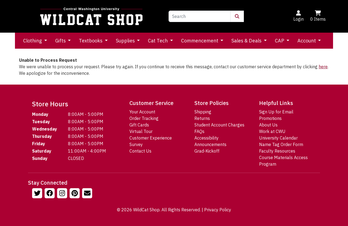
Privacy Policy (217, 209)
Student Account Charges (219, 125)
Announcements (210, 144)
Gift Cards (139, 125)
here (323, 66)
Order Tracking (144, 118)
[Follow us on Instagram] (63, 194)
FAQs (199, 131)
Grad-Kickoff (206, 151)
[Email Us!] (88, 194)
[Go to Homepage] (91, 16)
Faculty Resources (277, 151)
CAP (280, 41)
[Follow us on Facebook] (50, 194)
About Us (268, 125)
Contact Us (140, 151)
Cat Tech (158, 41)
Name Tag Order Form (281, 144)
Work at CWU (272, 131)
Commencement (200, 41)
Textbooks (91, 41)
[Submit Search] (237, 16)
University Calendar (278, 138)
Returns (202, 118)
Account (307, 41)
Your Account (142, 111)
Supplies (126, 41)
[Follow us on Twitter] (38, 194)
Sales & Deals (247, 41)
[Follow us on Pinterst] (75, 194)
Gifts (61, 41)
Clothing (33, 41)
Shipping (202, 111)
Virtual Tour (141, 131)
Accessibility (206, 138)
